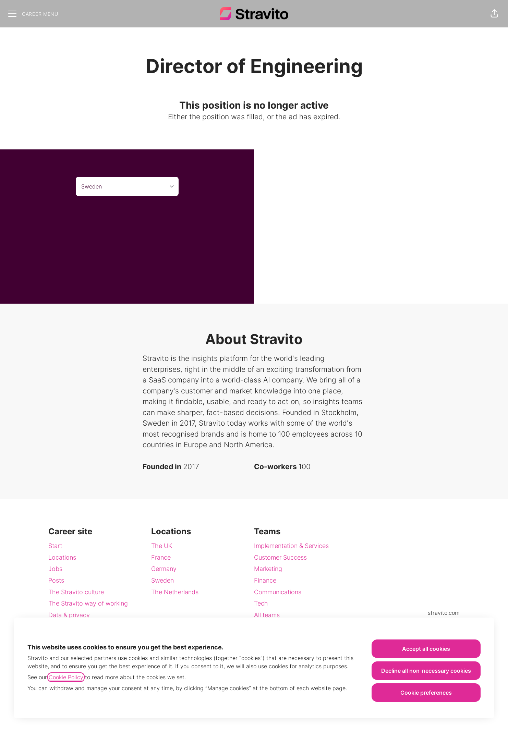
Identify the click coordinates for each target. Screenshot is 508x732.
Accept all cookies (426, 648)
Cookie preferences (426, 692)
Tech (261, 603)
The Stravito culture (76, 592)
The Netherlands (174, 592)
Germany (164, 568)
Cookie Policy (66, 677)
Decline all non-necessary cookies (426, 670)
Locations (62, 557)
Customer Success (280, 557)
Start (55, 545)
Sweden (162, 580)
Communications (277, 592)
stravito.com (444, 612)
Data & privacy (69, 615)
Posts (56, 580)
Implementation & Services (291, 545)
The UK (161, 545)
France (161, 557)
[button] (494, 13)
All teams (267, 615)
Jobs (55, 568)
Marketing (268, 568)
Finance (265, 580)
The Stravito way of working (88, 603)
